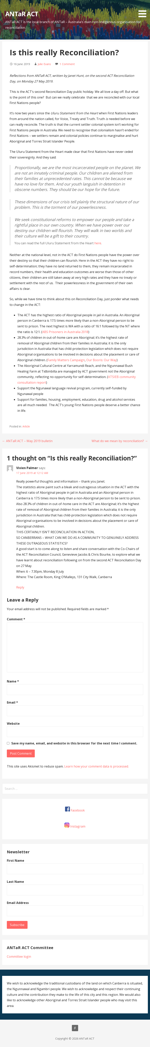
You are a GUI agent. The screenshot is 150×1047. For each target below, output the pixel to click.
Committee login (19, 956)
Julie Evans (44, 64)
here (97, 243)
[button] (144, 9)
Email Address (18, 903)
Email (12, 702)
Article (26, 426)
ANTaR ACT (21, 14)
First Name (15, 860)
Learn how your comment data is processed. (96, 766)
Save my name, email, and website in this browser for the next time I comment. (74, 743)
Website (13, 723)
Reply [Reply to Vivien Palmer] (20, 587)
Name (13, 681)
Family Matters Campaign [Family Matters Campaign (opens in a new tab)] (66, 360)
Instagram (77, 826)
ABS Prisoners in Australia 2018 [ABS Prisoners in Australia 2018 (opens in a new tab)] (65, 332)
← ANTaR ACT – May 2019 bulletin (27, 441)
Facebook (78, 810)
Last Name (15, 882)
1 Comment (67, 64)
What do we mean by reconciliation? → (120, 441)
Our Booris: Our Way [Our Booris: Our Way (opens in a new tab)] (101, 360)
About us (75, 1028)
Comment (16, 619)
